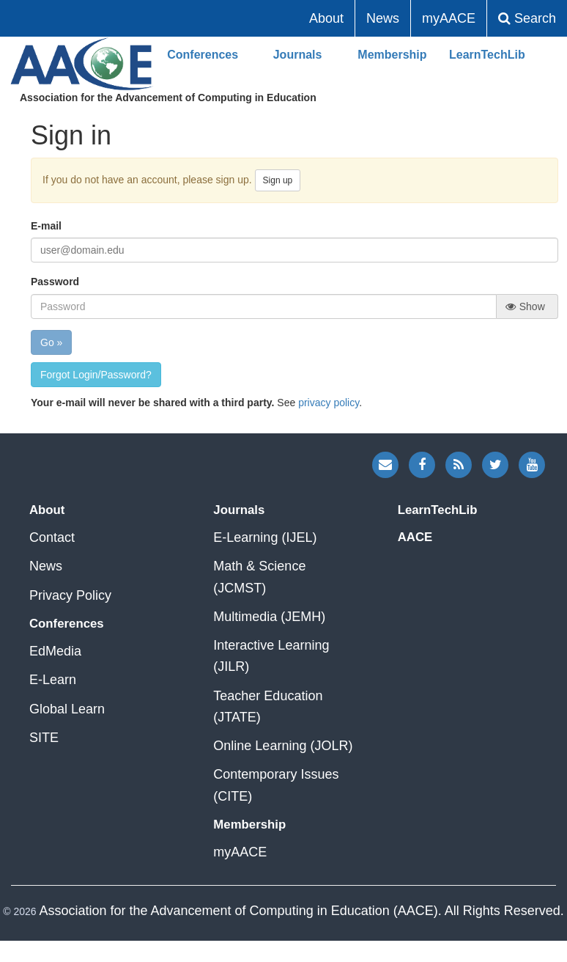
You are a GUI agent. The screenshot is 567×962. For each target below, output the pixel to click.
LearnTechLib (487, 54)
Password (55, 281)
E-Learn (52, 679)
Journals (297, 54)
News (382, 18)
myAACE (448, 18)
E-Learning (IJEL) (264, 537)
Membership (391, 54)
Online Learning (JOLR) (282, 745)
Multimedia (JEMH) (269, 616)
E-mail (46, 226)
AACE (82, 64)
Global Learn (67, 709)
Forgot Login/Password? (96, 375)
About (326, 18)
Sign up (278, 180)
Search (527, 18)
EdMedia (55, 651)
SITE (44, 737)
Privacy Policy (70, 595)
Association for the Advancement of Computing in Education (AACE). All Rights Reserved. (301, 910)
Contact (52, 537)
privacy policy (328, 402)
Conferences (202, 54)
